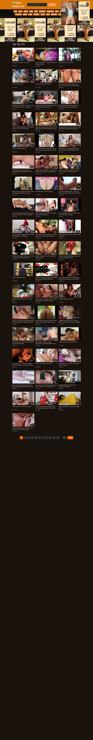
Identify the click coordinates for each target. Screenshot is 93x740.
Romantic (19, 15)
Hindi (42, 11)
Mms (68, 11)
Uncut (52, 15)
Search (52, 4)
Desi (15, 11)
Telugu (68, 15)
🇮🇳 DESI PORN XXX (18, 5)
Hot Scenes (37, 15)
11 (57, 442)
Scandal (49, 19)
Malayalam (33, 19)
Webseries (28, 15)
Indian (22, 11)
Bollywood (60, 15)
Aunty (35, 11)
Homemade (50, 11)
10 (54, 442)
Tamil (75, 15)
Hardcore (76, 11)
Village (46, 15)
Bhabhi (29, 11)
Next (70, 442)
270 (64, 442)
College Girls (60, 11)
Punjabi (42, 19)
